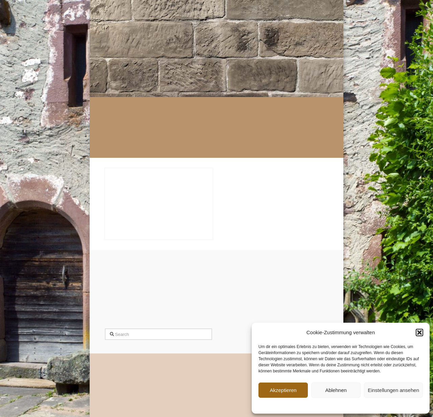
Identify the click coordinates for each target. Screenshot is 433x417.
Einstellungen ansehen (393, 390)
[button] (419, 332)
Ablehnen (335, 390)
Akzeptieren (283, 390)
